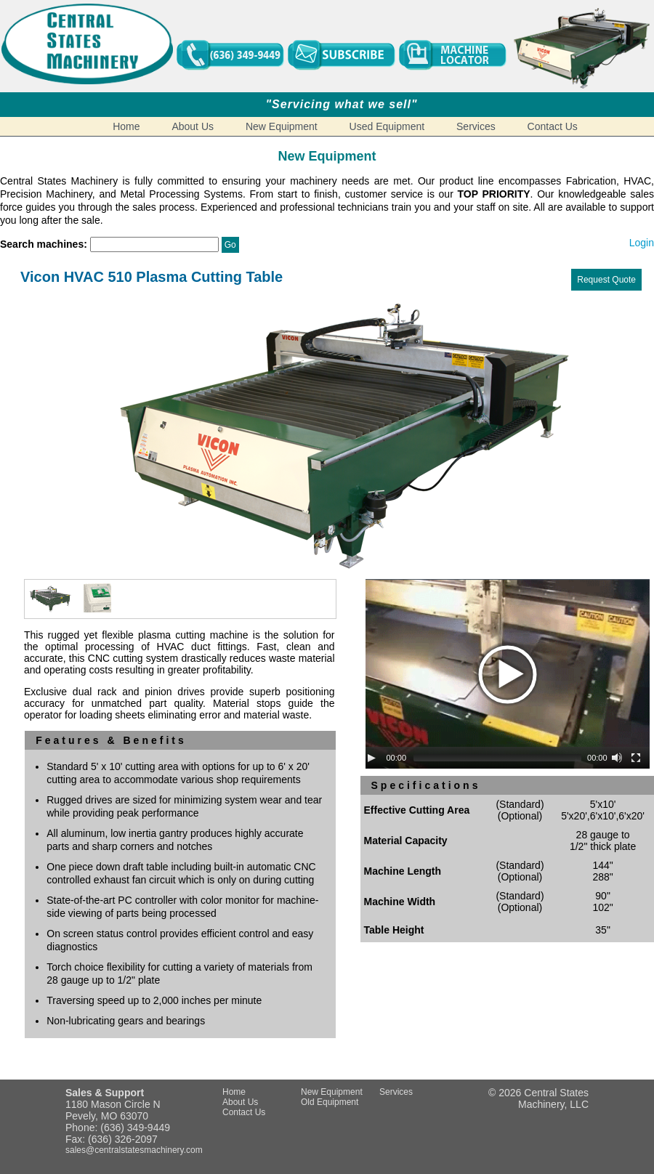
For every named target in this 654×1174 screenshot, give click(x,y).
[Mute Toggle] (617, 758)
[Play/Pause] (371, 758)
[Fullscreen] (636, 758)
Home (126, 126)
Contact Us (553, 126)
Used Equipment (387, 126)
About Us (192, 126)
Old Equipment (329, 1102)
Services (476, 126)
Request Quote (606, 280)
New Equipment (282, 126)
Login (641, 242)
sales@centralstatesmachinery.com (134, 1150)
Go (230, 245)
